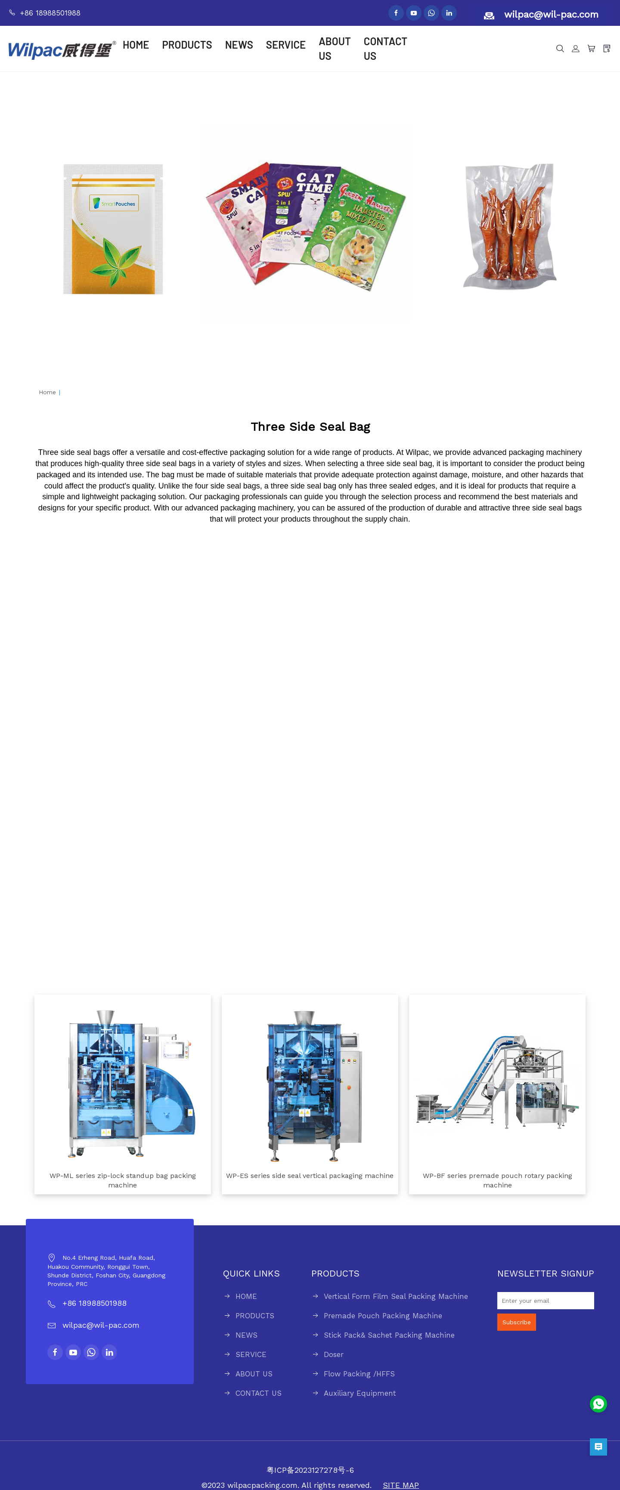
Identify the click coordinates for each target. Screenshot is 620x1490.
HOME (136, 44)
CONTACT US (385, 48)
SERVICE (286, 44)
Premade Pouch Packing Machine (383, 1315)
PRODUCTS (187, 44)
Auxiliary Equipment (360, 1393)
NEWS (239, 44)
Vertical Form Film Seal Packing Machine (396, 1296)
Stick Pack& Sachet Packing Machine (389, 1335)
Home (47, 392)
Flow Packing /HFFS (359, 1373)
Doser (334, 1354)
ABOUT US (335, 48)
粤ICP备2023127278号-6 (310, 1470)
